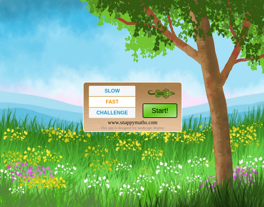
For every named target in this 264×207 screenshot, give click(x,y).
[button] (112, 91)
